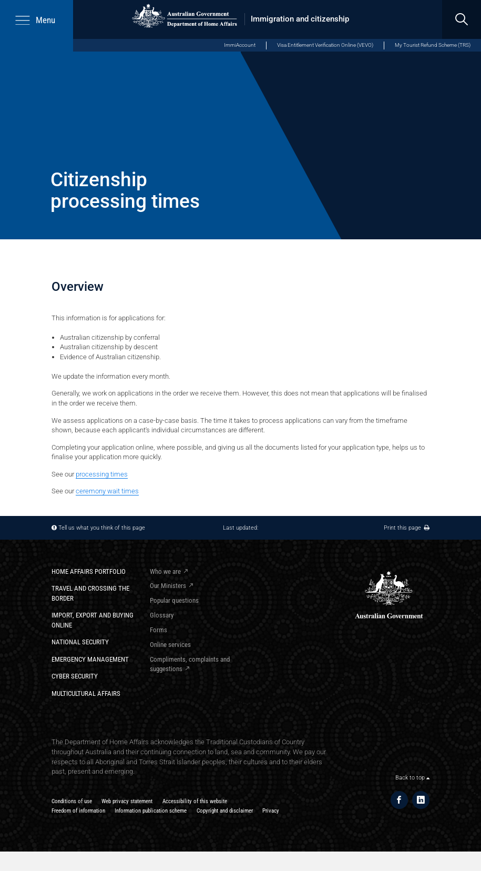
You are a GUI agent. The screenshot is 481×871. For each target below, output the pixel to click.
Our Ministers (168, 586)
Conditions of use (72, 801)
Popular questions (174, 600)
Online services (170, 645)
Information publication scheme (151, 810)
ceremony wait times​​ (107, 491)
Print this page (406, 527)
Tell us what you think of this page (101, 527)
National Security (80, 642)
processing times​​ (102, 474)
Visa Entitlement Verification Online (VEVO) (325, 45)
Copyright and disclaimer (225, 810)
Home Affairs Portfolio (89, 571)
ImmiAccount (239, 45)
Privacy (270, 810)
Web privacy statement (126, 801)
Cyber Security (75, 676)
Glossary (161, 615)
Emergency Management (90, 659)
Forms (158, 630)
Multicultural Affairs (86, 693)
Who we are (165, 571)
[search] (461, 19)
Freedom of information (78, 810)
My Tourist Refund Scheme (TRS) (432, 45)
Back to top (412, 777)
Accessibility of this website (194, 801)
